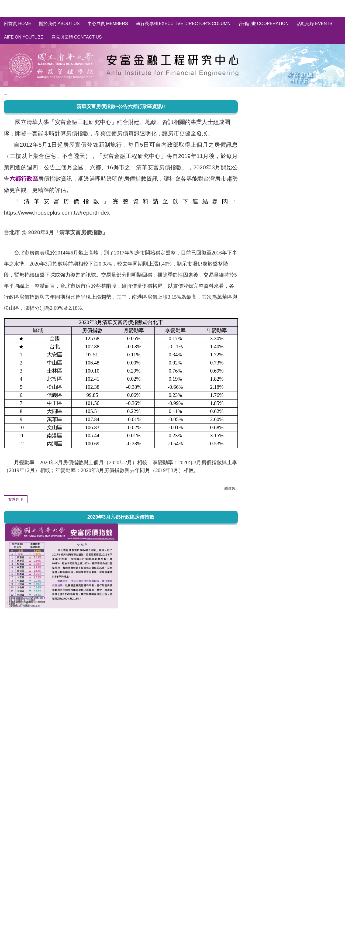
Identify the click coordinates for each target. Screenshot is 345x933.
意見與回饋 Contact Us (76, 37)
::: (5, 93)
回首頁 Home (17, 23)
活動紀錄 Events (314, 23)
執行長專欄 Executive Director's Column (183, 23)
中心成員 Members (108, 23)
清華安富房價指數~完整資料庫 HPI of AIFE (293, 117)
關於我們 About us (59, 23)
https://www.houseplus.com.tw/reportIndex (57, 212)
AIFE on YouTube (23, 37)
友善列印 (15, 499)
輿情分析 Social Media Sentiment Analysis (293, 153)
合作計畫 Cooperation (264, 23)
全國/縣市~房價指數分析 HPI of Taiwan (289, 127)
